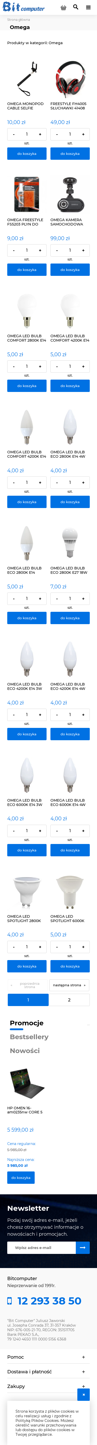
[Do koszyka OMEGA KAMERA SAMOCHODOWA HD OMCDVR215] (70, 270)
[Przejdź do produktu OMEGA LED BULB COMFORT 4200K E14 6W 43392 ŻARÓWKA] (70, 310)
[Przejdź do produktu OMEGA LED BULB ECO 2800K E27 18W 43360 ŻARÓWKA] (70, 542)
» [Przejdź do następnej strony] (85, 985)
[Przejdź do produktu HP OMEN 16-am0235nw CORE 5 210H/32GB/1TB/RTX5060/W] (27, 1089)
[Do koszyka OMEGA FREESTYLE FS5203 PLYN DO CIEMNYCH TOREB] (27, 270)
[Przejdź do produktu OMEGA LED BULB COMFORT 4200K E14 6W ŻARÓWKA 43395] (27, 426)
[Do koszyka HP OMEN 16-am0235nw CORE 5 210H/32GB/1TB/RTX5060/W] (21, 1177)
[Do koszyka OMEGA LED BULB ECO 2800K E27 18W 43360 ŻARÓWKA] (70, 618)
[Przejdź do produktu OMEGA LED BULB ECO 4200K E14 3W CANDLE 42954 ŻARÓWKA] (27, 659)
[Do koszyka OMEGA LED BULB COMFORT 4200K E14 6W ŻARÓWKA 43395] (27, 502)
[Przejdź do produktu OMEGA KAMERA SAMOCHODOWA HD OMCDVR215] (70, 194)
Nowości (25, 1051)
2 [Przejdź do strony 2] (69, 999)
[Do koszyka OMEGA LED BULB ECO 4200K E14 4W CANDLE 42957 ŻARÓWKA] (70, 734)
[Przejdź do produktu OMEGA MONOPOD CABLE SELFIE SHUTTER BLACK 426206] (27, 78)
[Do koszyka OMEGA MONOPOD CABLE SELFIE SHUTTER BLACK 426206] (27, 153)
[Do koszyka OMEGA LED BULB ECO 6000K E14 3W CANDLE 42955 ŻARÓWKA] (27, 850)
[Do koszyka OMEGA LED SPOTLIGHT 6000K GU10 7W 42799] (70, 966)
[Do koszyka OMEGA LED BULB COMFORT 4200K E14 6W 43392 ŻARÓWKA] (70, 386)
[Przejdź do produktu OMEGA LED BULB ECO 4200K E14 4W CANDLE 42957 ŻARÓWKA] (70, 659)
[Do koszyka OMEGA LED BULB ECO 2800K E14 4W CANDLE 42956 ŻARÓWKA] (70, 502)
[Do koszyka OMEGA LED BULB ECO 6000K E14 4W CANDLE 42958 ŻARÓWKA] (70, 850)
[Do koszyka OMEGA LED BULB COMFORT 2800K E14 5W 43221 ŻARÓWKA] (27, 386)
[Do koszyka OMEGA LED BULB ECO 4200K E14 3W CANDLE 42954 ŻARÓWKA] (27, 734)
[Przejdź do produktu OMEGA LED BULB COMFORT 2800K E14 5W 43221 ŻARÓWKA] (27, 310)
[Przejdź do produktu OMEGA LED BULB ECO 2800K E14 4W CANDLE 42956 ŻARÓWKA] (70, 426)
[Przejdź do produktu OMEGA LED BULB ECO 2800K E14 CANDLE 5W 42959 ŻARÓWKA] (27, 542)
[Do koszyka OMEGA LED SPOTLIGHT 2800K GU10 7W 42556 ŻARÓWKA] (27, 966)
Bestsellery (29, 1037)
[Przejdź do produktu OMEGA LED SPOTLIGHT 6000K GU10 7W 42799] (70, 891)
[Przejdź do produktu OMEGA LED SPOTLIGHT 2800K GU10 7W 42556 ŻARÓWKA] (27, 891)
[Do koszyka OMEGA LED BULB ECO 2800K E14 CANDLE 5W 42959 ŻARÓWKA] (27, 618)
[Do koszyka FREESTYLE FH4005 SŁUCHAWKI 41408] (70, 153)
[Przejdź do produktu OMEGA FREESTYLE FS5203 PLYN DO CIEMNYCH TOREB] (27, 194)
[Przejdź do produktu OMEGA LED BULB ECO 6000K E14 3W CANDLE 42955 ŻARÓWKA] (27, 775)
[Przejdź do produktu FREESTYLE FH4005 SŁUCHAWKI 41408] (70, 78)
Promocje (26, 1023)
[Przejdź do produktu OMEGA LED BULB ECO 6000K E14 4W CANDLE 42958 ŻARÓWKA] (70, 775)
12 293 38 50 (48, 1301)
